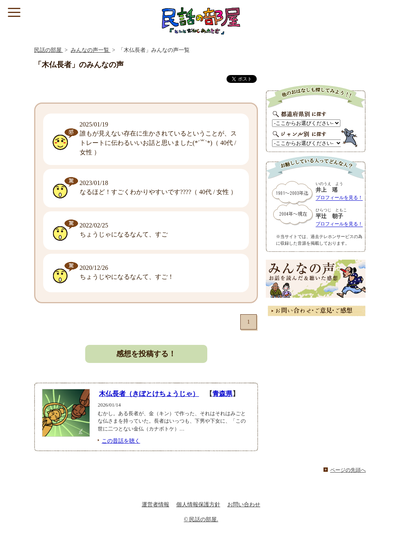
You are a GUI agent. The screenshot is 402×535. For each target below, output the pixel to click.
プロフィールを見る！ (339, 197)
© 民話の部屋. (201, 519)
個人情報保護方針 (198, 505)
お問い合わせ (243, 505)
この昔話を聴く (121, 441)
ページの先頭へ (348, 470)
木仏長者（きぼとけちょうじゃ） (149, 394)
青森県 (222, 394)
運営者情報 (155, 505)
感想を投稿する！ (146, 354)
